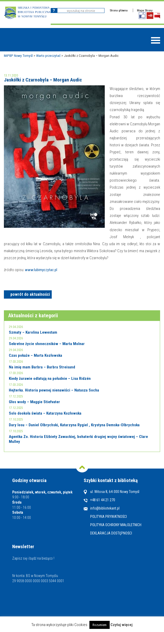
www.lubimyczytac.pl (41, 269)
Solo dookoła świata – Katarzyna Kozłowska (45, 413)
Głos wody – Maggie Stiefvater (34, 402)
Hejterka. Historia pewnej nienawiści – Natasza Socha (54, 390)
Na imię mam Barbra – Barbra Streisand (42, 367)
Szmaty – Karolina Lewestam (33, 332)
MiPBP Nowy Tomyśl (18, 55)
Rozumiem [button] (100, 625)
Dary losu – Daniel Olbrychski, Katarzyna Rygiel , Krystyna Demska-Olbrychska (74, 425)
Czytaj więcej (121, 624)
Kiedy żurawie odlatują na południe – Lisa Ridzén (50, 378)
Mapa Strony (145, 10)
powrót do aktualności (30, 294)
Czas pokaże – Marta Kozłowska (35, 355)
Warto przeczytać (48, 55)
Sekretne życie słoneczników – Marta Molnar (47, 343)
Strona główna (119, 10)
